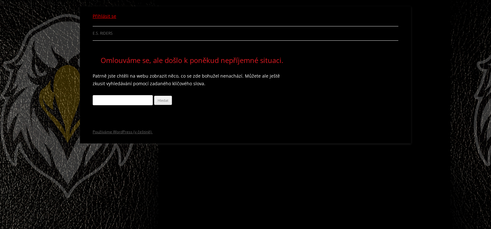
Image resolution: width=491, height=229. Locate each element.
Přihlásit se (104, 16)
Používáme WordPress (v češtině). (123, 132)
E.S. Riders (103, 33)
